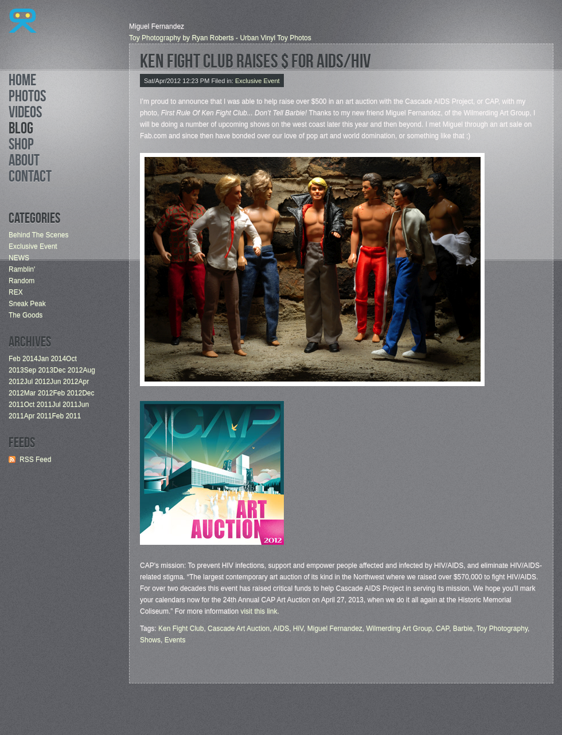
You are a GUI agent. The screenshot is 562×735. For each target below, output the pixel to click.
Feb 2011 (66, 416)
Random (21, 281)
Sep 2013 (38, 370)
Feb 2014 (23, 359)
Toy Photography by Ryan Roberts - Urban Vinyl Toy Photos (220, 38)
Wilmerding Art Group (399, 628)
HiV (298, 628)
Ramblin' (22, 269)
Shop (21, 146)
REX (16, 292)
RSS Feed (35, 459)
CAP (442, 628)
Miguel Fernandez (334, 628)
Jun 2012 (64, 382)
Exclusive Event (33, 246)
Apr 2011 (38, 416)
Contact (30, 178)
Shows (150, 640)
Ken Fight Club (181, 628)
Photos (27, 98)
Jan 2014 (52, 359)
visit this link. (259, 611)
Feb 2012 (67, 393)
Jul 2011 (64, 404)
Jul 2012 (37, 382)
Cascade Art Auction (239, 628)
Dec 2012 (68, 370)
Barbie (463, 628)
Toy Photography (502, 628)
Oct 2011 (38, 404)
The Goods (25, 315)
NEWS (19, 258)
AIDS (281, 628)
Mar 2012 (38, 393)
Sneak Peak (27, 304)
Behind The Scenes (39, 235)
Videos (25, 114)
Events (175, 640)
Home (22, 82)
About (24, 162)
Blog (21, 130)
